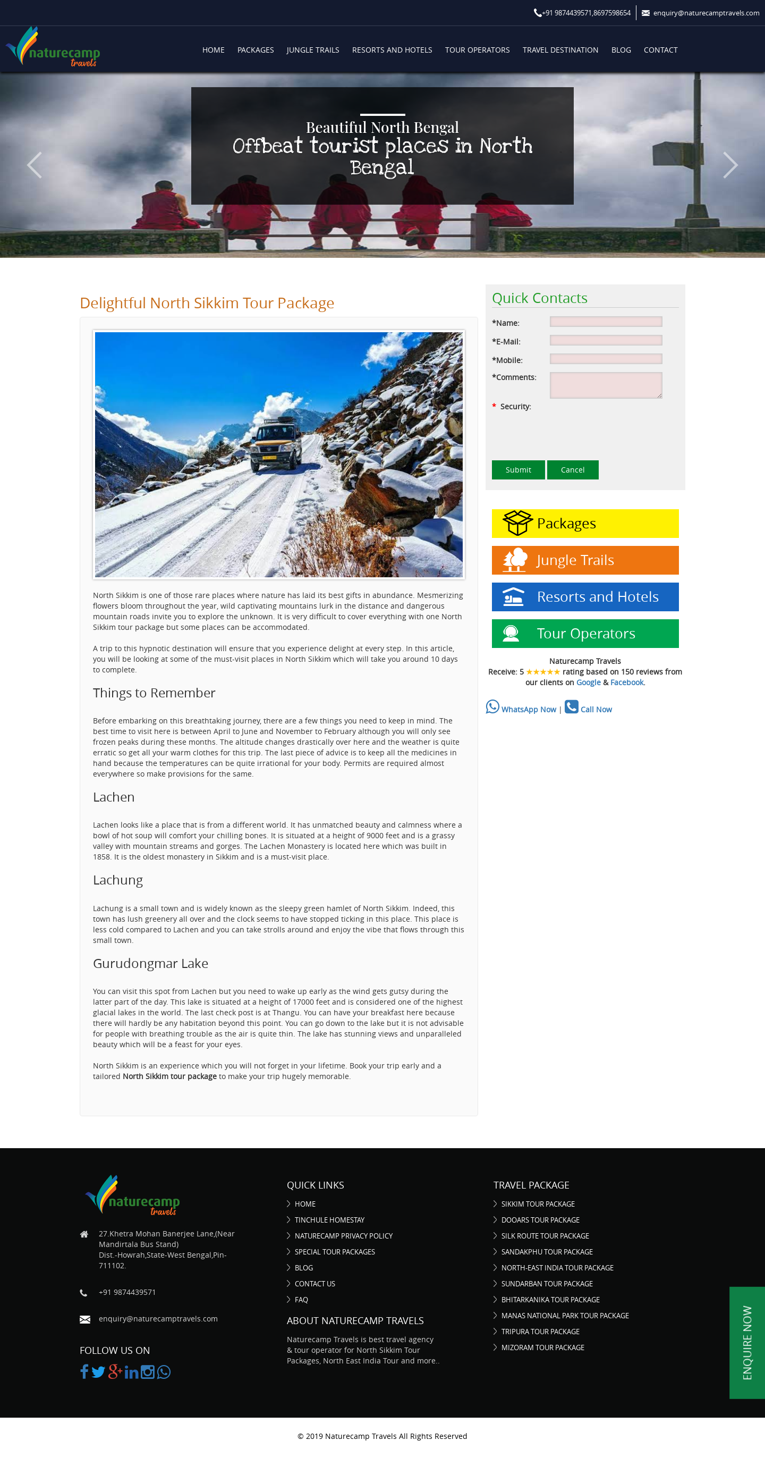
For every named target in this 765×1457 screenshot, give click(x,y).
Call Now (588, 709)
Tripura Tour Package (541, 1331)
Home (213, 50)
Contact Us (315, 1283)
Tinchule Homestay (329, 1220)
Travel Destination (561, 50)
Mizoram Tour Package (543, 1347)
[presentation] (572, 432)
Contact (661, 50)
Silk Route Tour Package (545, 1236)
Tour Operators (477, 50)
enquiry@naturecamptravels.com (158, 1318)
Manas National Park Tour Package (565, 1315)
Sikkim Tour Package (538, 1204)
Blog (621, 50)
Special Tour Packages (335, 1252)
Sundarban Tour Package (547, 1283)
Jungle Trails (313, 50)
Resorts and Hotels (392, 50)
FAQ (301, 1299)
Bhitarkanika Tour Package (551, 1299)
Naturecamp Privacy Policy (344, 1236)
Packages (255, 50)
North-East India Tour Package (558, 1268)
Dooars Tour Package (541, 1220)
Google (588, 682)
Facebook (626, 682)
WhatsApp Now (521, 709)
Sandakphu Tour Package (547, 1252)
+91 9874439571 (127, 1292)
